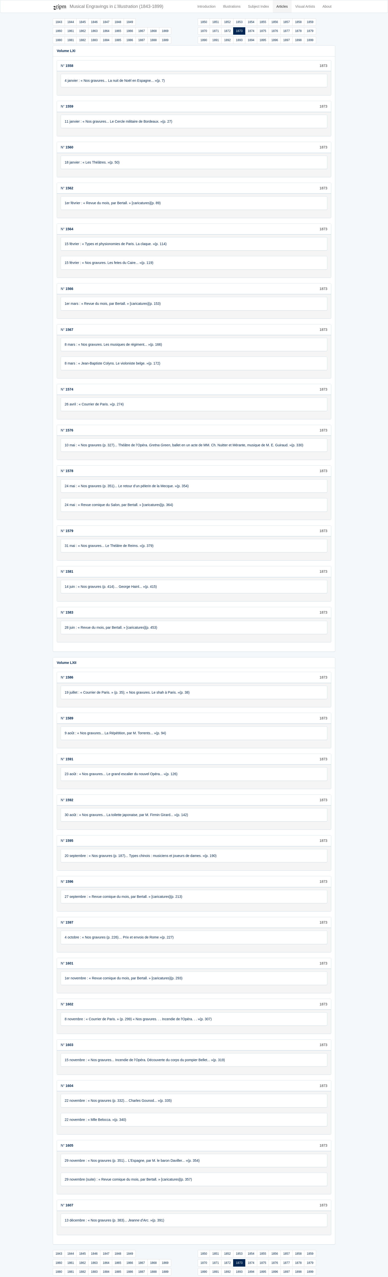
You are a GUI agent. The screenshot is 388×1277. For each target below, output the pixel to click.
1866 (129, 31)
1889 (165, 40)
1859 (310, 22)
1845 (82, 22)
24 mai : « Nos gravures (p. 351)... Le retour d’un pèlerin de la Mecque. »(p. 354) (127, 486)
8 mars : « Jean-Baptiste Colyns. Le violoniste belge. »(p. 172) (112, 363)
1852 (227, 22)
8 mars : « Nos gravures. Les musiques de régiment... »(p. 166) (113, 344)
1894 (251, 40)
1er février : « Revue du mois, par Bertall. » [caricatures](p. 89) (113, 203)
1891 (215, 40)
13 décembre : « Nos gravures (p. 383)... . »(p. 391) (114, 1220)
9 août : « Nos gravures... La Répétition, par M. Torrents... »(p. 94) (115, 733)
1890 (203, 40)
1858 (298, 22)
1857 (286, 22)
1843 (58, 22)
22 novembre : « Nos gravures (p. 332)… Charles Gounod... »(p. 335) (118, 1101)
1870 (203, 31)
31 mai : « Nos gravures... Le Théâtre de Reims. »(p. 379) (109, 546)
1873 (239, 31)
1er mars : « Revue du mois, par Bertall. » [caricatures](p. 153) (113, 304)
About (327, 6)
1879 (310, 31)
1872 (227, 31)
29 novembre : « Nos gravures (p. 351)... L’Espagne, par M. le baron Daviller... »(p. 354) (132, 1161)
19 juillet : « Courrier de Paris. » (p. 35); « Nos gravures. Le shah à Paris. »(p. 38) (127, 692)
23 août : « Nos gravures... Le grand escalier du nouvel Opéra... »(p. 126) (121, 774)
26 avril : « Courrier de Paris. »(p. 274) (94, 404)
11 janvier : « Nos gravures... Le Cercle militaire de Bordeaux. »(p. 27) (118, 121)
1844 (70, 22)
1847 (106, 22)
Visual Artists (305, 6)
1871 (215, 31)
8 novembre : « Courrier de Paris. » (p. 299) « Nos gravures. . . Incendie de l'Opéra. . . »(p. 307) (138, 1019)
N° (67, 66)
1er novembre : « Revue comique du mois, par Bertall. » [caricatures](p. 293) (123, 978)
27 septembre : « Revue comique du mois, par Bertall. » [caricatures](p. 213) (123, 897)
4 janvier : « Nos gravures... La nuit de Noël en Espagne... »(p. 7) (115, 81)
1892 (227, 40)
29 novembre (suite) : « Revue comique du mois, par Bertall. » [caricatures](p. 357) (128, 1179)
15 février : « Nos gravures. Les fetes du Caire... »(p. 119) (109, 263)
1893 (239, 40)
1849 (129, 22)
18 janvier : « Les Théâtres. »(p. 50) (92, 162)
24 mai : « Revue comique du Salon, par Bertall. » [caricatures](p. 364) (119, 505)
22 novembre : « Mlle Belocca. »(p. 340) (95, 1120)
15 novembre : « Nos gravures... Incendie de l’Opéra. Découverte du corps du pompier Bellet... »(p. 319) (145, 1060)
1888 (153, 40)
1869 (165, 31)
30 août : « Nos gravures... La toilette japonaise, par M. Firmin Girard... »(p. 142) (126, 815)
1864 (106, 31)
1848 (118, 22)
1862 (82, 31)
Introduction (206, 6)
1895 (263, 40)
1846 (94, 22)
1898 (298, 40)
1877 (286, 31)
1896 (274, 40)
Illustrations (232, 6)
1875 (263, 31)
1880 (58, 40)
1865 (118, 31)
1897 (286, 40)
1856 (274, 22)
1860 (58, 31)
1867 (141, 31)
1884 (106, 40)
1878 (298, 31)
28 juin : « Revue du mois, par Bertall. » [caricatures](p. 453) (111, 627)
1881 (70, 40)
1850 (203, 22)
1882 (82, 40)
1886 (129, 40)
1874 (251, 31)
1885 (118, 40)
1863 (94, 31)
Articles (282, 6)
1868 (153, 31)
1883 (94, 40)
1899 (310, 40)
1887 (141, 40)
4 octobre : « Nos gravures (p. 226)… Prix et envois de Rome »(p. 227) (119, 937)
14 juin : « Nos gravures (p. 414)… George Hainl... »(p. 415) (111, 587)
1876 (274, 31)
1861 (70, 31)
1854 (251, 22)
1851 (215, 22)
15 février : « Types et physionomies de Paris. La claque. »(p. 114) (115, 244)
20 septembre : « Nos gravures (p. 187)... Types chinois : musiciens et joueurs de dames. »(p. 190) (141, 856)
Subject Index (258, 6)
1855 (263, 22)
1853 (239, 22)
